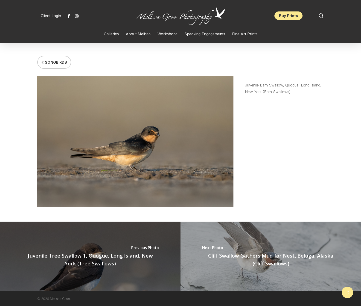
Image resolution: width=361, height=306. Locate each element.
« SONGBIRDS (54, 62)
